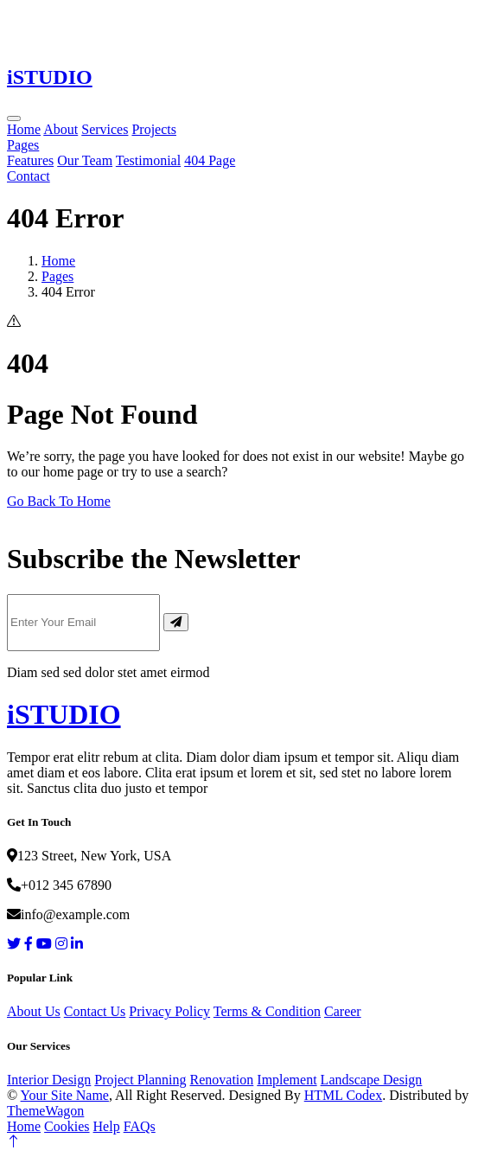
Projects (153, 129)
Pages (23, 144)
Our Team (84, 160)
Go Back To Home (59, 501)
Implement (286, 1079)
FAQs (140, 1126)
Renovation (222, 1079)
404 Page (209, 160)
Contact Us (95, 1011)
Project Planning (140, 1079)
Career (342, 1011)
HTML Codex (343, 1095)
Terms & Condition (267, 1011)
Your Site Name (65, 1095)
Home (24, 129)
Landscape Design (372, 1079)
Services (104, 129)
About (60, 129)
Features (30, 160)
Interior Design (49, 1079)
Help (106, 1126)
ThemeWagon (45, 1110)
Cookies (66, 1126)
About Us (34, 1011)
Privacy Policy (169, 1011)
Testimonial (148, 160)
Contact (28, 176)
